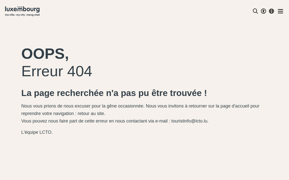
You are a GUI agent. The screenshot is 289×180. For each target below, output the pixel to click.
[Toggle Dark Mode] (263, 11)
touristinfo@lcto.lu (189, 121)
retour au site (91, 113)
